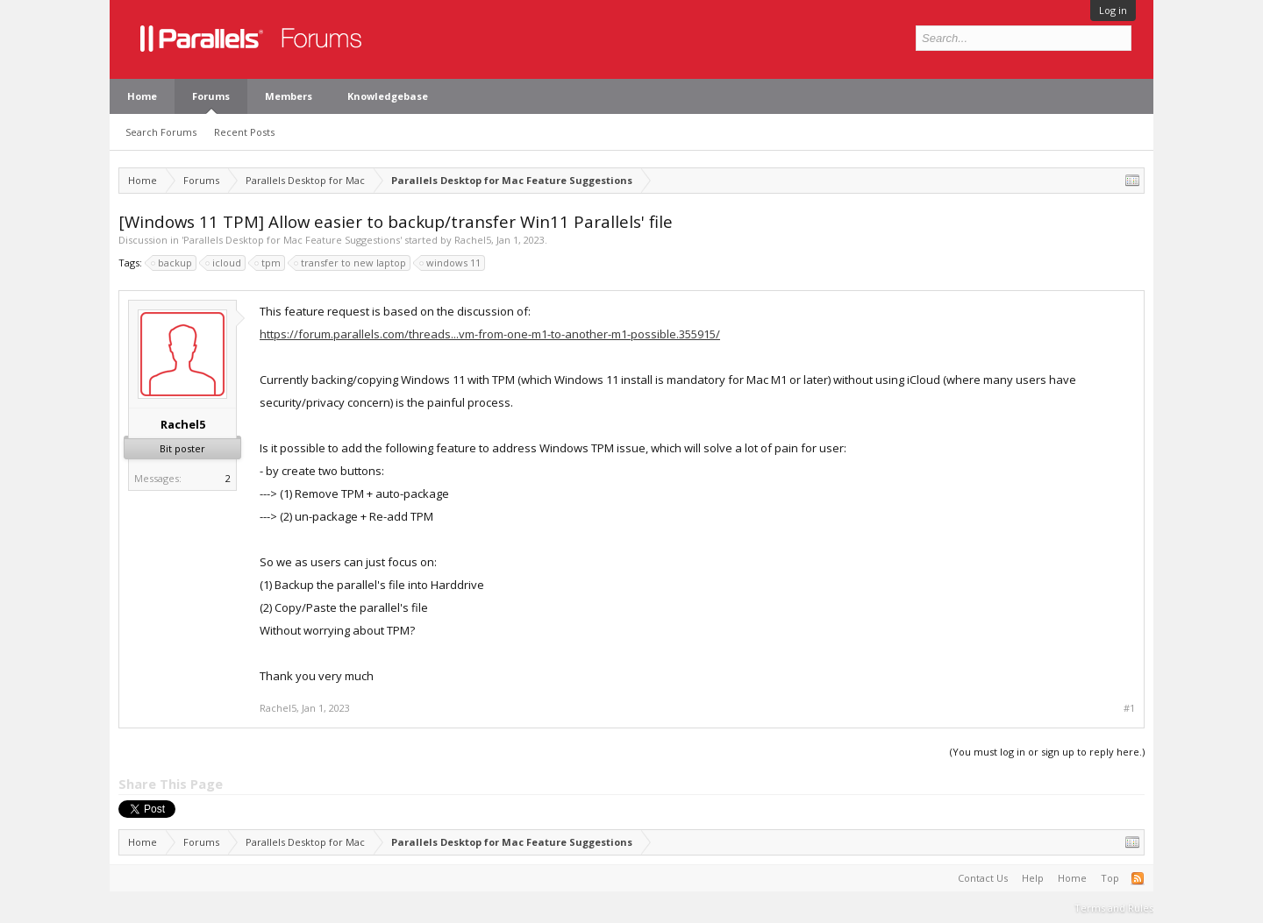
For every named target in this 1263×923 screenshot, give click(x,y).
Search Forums (160, 131)
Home (142, 96)
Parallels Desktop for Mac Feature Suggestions (291, 239)
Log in (1113, 10)
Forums (211, 96)
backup (172, 263)
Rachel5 (472, 239)
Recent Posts (244, 131)
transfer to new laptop (351, 263)
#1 (1129, 708)
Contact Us (983, 877)
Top (1110, 877)
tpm (268, 263)
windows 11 (451, 263)
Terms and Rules (1113, 907)
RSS (1138, 878)
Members (288, 96)
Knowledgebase (387, 96)
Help (1033, 877)
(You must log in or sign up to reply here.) (1047, 751)
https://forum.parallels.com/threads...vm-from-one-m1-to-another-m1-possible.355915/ (490, 334)
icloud (224, 263)
